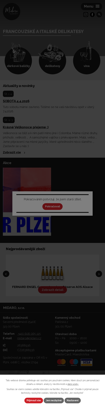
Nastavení (73, 400)
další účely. (73, 384)
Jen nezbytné (54, 400)
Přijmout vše (34, 400)
